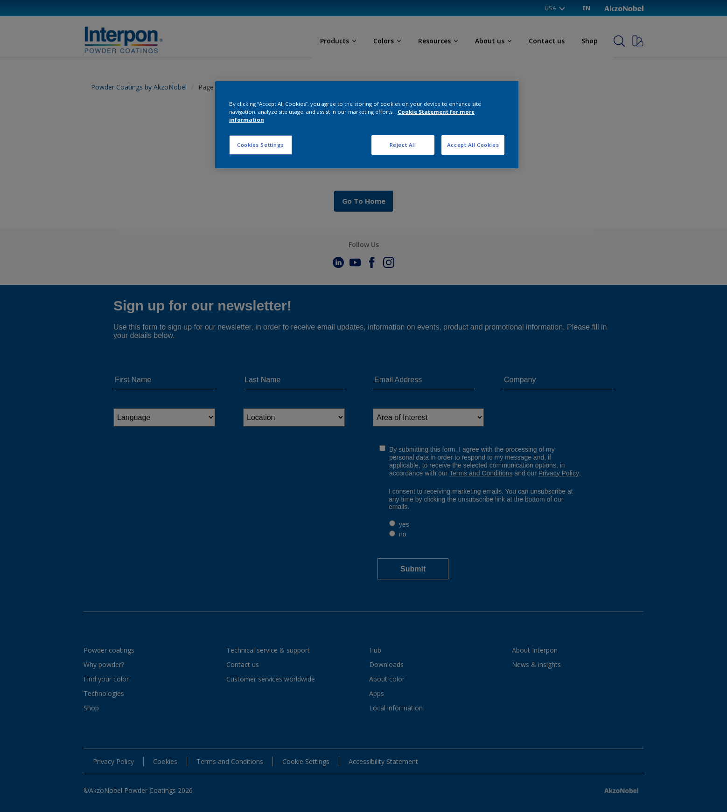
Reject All (403, 144)
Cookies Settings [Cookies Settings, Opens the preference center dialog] (260, 144)
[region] (366, 124)
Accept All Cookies (473, 144)
